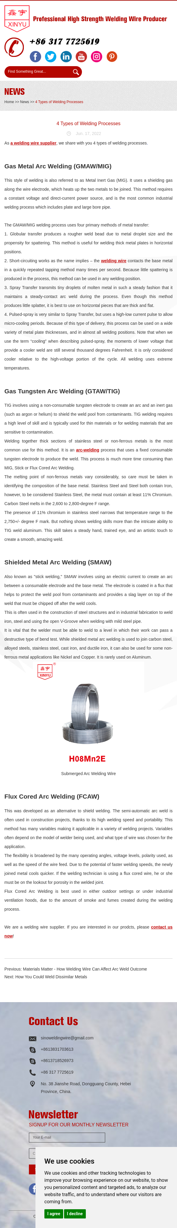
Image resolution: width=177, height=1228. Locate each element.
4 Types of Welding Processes (59, 102)
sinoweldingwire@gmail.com (67, 1038)
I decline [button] (75, 1213)
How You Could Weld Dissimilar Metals (51, 976)
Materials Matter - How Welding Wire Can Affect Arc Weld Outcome (85, 969)
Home (9, 102)
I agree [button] (53, 1213)
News (24, 102)
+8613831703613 (57, 1049)
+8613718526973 (57, 1060)
